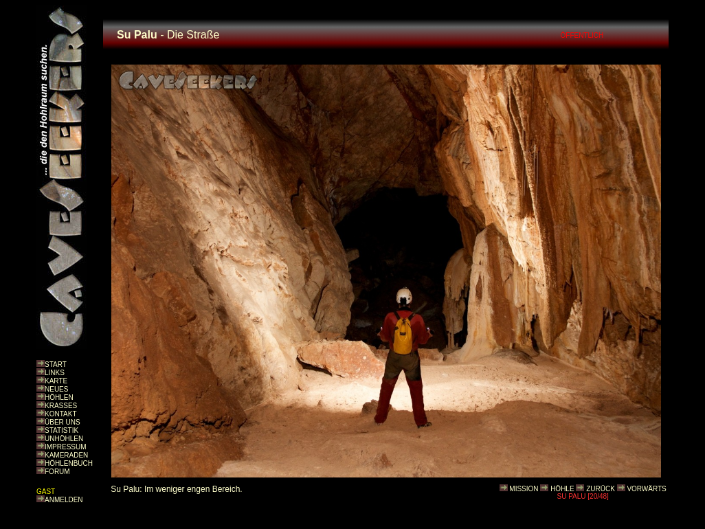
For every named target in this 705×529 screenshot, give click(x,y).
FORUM (57, 471)
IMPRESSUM (66, 447)
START (56, 364)
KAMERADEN (66, 455)
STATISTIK (61, 430)
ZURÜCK (600, 489)
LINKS (55, 372)
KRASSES (61, 405)
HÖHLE (562, 489)
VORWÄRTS (646, 489)
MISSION (523, 489)
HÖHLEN (59, 397)
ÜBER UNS (62, 422)
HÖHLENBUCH (69, 463)
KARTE (56, 381)
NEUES (56, 389)
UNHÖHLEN (64, 438)
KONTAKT (60, 414)
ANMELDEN (64, 500)
